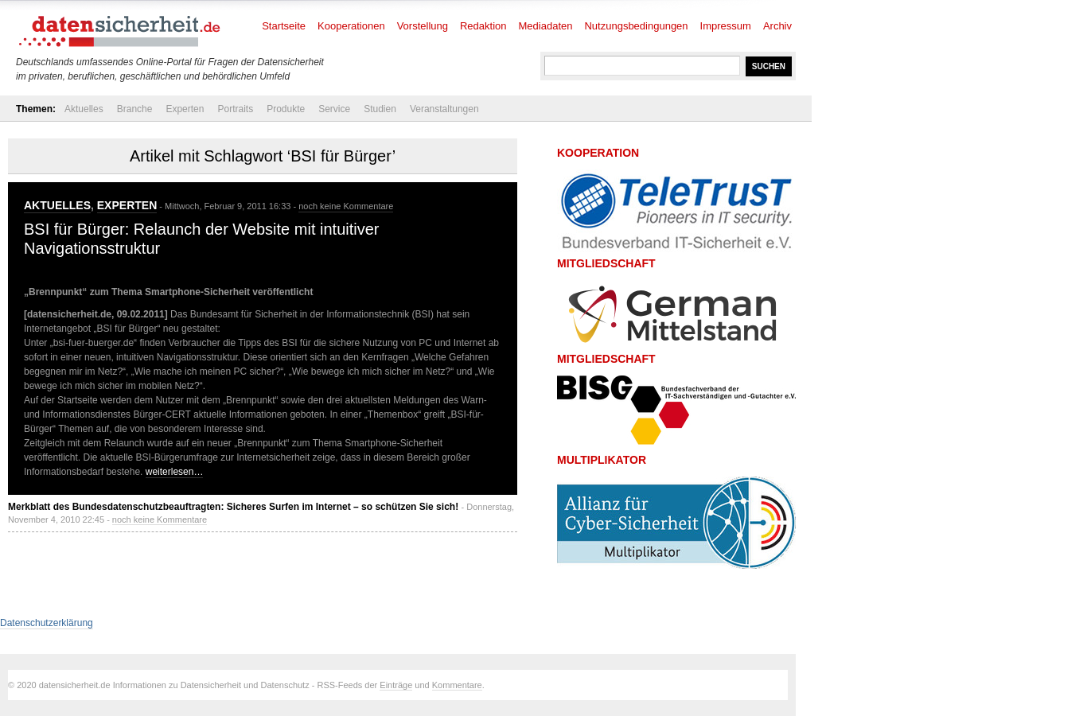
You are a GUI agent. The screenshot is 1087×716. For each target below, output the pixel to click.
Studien (380, 109)
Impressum (725, 26)
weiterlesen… (175, 471)
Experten (185, 109)
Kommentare (457, 685)
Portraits (235, 109)
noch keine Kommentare (345, 206)
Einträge (396, 685)
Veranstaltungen (444, 109)
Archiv (777, 26)
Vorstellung (422, 26)
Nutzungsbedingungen (636, 26)
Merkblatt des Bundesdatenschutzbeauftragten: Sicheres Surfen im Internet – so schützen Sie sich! (233, 506)
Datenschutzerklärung (46, 622)
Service (334, 109)
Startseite (284, 26)
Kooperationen (351, 26)
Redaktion (483, 26)
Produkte (286, 109)
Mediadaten (546, 26)
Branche (135, 109)
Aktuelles (83, 109)
